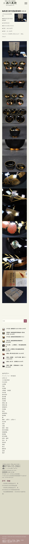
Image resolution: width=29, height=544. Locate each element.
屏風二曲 (4, 403)
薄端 (3, 444)
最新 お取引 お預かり (9, 419)
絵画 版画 (5, 438)
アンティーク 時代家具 (9, 376)
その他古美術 (6, 380)
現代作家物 (5, 430)
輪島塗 (4, 448)
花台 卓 (4, 440)
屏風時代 (4, 407)
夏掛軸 (4, 398)
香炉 (3, 452)
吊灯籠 (4, 392)
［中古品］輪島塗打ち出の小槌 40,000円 (16, 328)
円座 (3, 386)
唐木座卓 (4, 394)
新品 (3, 411)
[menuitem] (24, 3)
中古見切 (4, 382)
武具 (3, 423)
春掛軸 (4, 415)
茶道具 (4, 442)
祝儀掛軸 (4, 432)
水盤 (3, 425)
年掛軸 (4, 409)
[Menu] (24, 3)
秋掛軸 (4, 434)
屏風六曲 (4, 405)
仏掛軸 (4, 384)
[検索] (14, 321)
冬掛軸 (4, 388)
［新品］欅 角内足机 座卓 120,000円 (15, 353)
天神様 (4, 400)
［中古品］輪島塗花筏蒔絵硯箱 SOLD (15, 336)
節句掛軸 (4, 436)
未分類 (4, 421)
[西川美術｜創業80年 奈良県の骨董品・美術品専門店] (12, 3)
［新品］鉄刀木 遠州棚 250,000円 (14, 361)
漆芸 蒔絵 (5, 428)
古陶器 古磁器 (6, 390)
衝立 (3, 446)
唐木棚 (4, 396)
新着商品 (4, 413)
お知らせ (4, 378)
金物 (3, 450)
